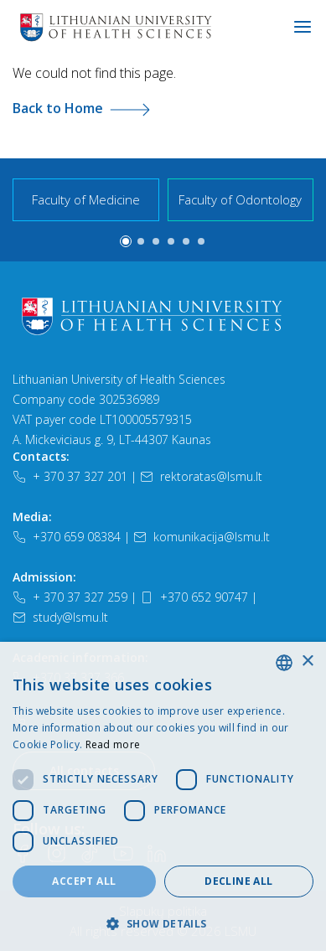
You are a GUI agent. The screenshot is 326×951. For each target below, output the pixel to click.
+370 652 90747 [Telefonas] (194, 597)
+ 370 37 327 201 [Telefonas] (70, 476)
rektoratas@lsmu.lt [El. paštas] (201, 476)
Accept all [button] (84, 881)
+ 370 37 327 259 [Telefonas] (70, 597)
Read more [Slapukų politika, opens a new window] (113, 744)
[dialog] (163, 796)
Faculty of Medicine (86, 199)
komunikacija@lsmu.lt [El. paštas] (201, 537)
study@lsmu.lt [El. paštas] (60, 617)
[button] (125, 241)
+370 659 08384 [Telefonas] (67, 537)
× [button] (307, 661)
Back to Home (81, 108)
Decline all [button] (238, 881)
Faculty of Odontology (240, 199)
